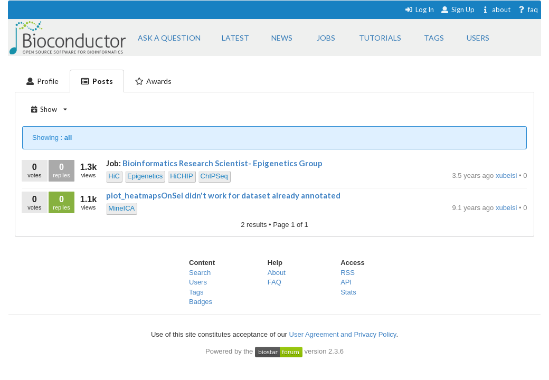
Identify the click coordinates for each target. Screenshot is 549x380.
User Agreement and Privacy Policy (342, 334)
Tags (196, 292)
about (495, 9)
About (277, 273)
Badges (200, 302)
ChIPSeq (214, 176)
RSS (347, 273)
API (346, 282)
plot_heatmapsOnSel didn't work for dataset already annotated (223, 195)
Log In (419, 9)
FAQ (274, 282)
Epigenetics (145, 176)
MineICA (121, 208)
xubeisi (507, 175)
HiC (114, 176)
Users (198, 282)
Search (200, 273)
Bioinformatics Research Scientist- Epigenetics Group (222, 163)
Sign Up (458, 9)
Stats (348, 292)
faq (527, 9)
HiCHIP (181, 176)
